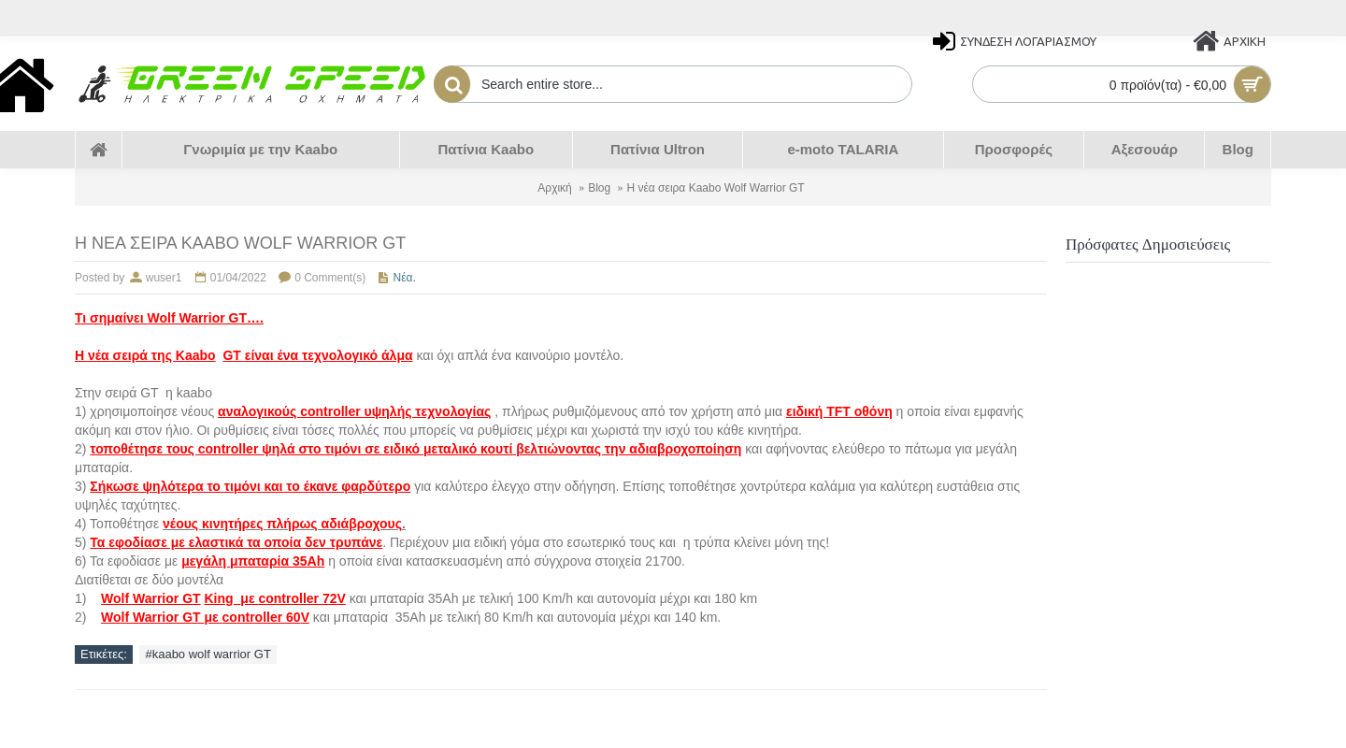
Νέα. (405, 277)
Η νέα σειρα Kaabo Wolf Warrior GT (716, 187)
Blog (599, 187)
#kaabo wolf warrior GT (207, 654)
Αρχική (554, 187)
